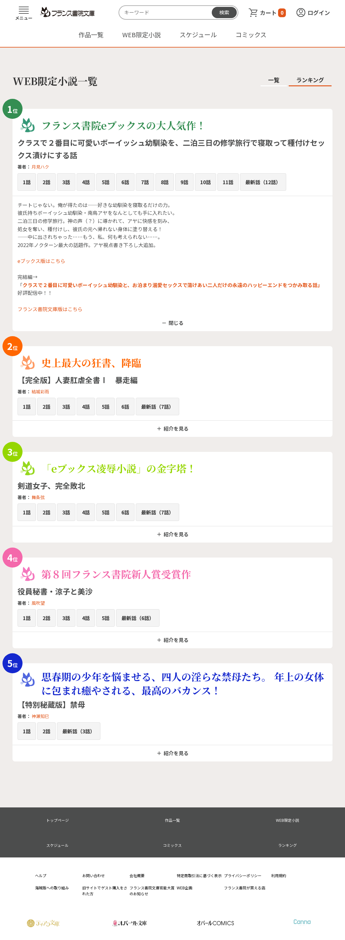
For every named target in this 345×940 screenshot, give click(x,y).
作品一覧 (91, 34)
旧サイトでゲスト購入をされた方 (104, 890)
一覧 (273, 80)
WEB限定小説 (141, 34)
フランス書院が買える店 (244, 887)
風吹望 (38, 603)
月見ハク (40, 167)
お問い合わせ (93, 875)
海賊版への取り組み (52, 887)
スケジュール (198, 34)
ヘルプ (40, 875)
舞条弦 (38, 497)
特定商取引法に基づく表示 (199, 875)
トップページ (57, 820)
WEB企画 (184, 887)
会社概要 (137, 875)
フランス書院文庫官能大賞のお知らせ (152, 890)
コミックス (251, 34)
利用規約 (278, 875)
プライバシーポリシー (242, 875)
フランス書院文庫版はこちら (50, 309)
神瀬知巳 (40, 716)
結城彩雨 (40, 391)
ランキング (310, 80)
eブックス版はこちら (41, 261)
